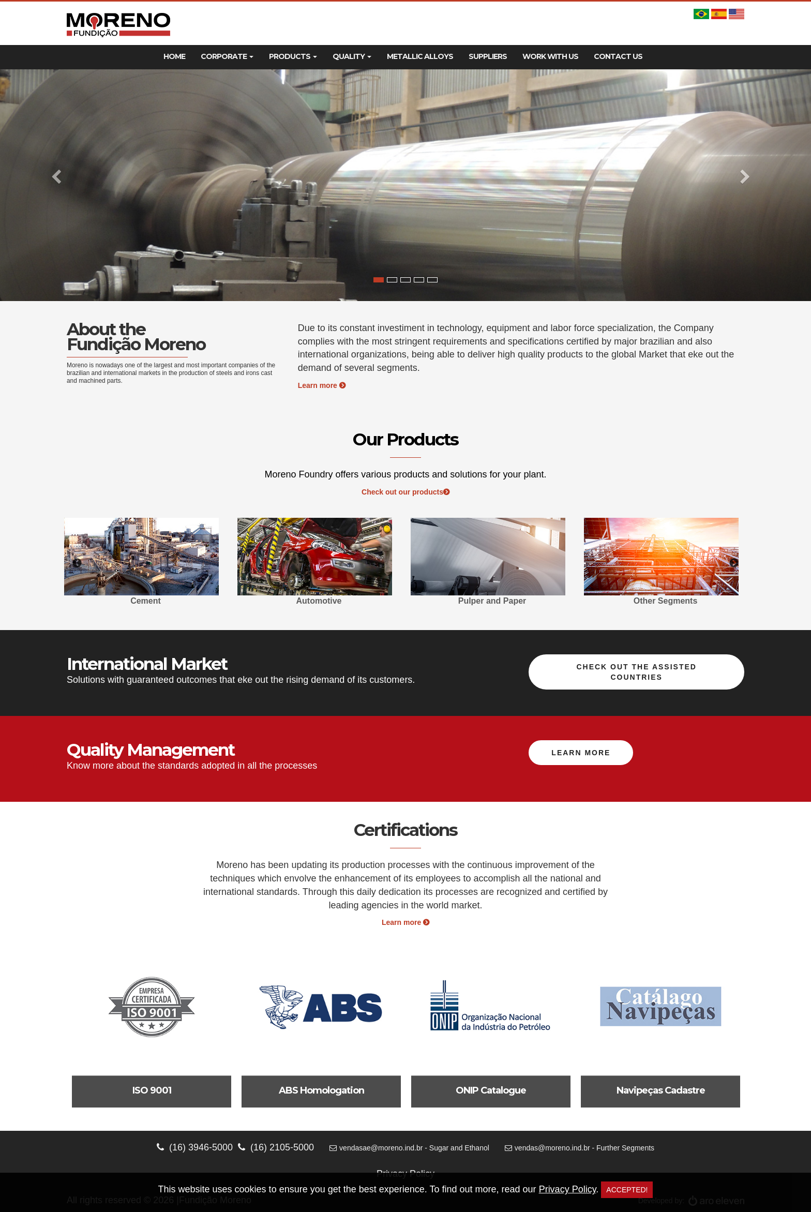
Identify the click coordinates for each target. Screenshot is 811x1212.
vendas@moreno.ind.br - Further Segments (579, 1148)
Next (734, 563)
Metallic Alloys (420, 56)
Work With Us (550, 56)
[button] (61, 185)
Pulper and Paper (492, 600)
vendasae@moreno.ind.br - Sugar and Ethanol (409, 1148)
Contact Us (618, 56)
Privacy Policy (567, 1189)
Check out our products (405, 492)
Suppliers (488, 56)
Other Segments (666, 600)
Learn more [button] (580, 753)
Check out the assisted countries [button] (636, 672)
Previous (77, 563)
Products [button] (293, 56)
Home (174, 56)
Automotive (319, 600)
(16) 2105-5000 (276, 1147)
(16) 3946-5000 (195, 1147)
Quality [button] (352, 56)
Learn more (322, 385)
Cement (145, 600)
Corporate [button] (227, 56)
